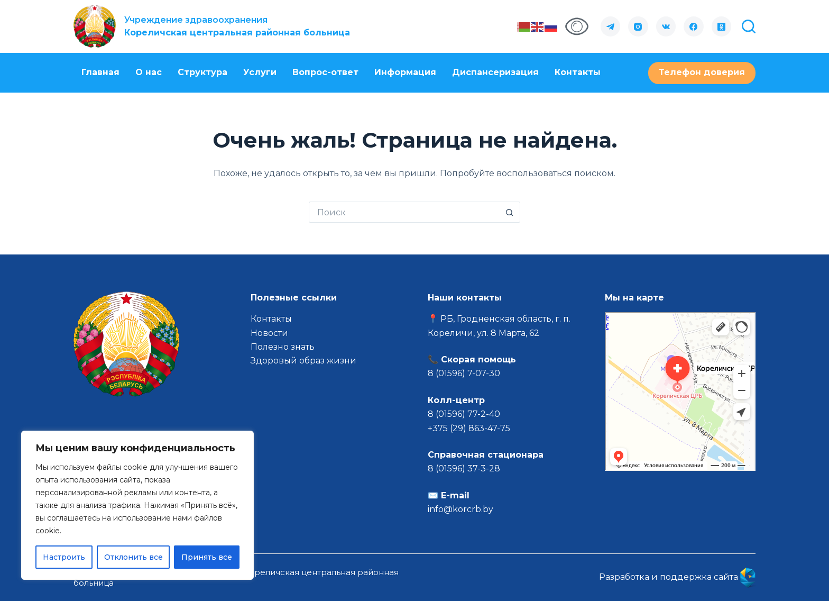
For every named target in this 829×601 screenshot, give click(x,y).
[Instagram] (638, 26)
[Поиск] (749, 26)
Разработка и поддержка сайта (677, 577)
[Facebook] (694, 26)
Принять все (206, 557)
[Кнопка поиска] (509, 212)
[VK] (666, 26)
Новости (269, 333)
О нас (148, 72)
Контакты (578, 72)
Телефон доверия (702, 72)
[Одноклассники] (722, 26)
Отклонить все (133, 557)
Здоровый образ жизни (303, 361)
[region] (137, 505)
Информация (405, 72)
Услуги (260, 72)
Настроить (64, 557)
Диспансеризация (495, 72)
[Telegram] (611, 26)
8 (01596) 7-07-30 (465, 373)
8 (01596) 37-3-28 (464, 468)
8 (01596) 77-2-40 (464, 414)
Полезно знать (283, 347)
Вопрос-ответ (325, 72)
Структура (202, 72)
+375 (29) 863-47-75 (469, 428)
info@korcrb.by (460, 509)
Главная (100, 72)
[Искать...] (404, 212)
